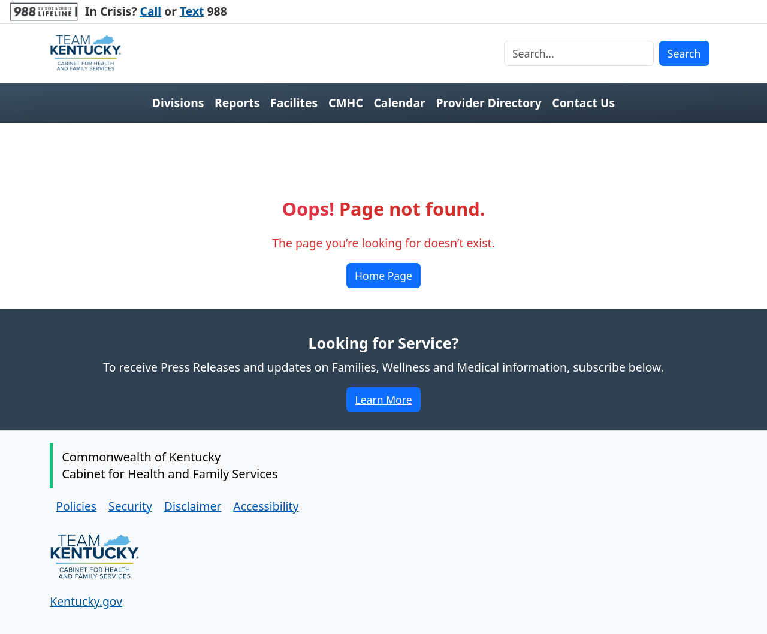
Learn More (387, 401)
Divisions (178, 103)
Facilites (294, 103)
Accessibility (265, 506)
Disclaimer (193, 506)
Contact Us (583, 103)
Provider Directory (488, 103)
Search (684, 53)
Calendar (399, 103)
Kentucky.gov (86, 601)
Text (192, 11)
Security (130, 506)
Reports (237, 103)
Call (151, 11)
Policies (76, 506)
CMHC (345, 103)
